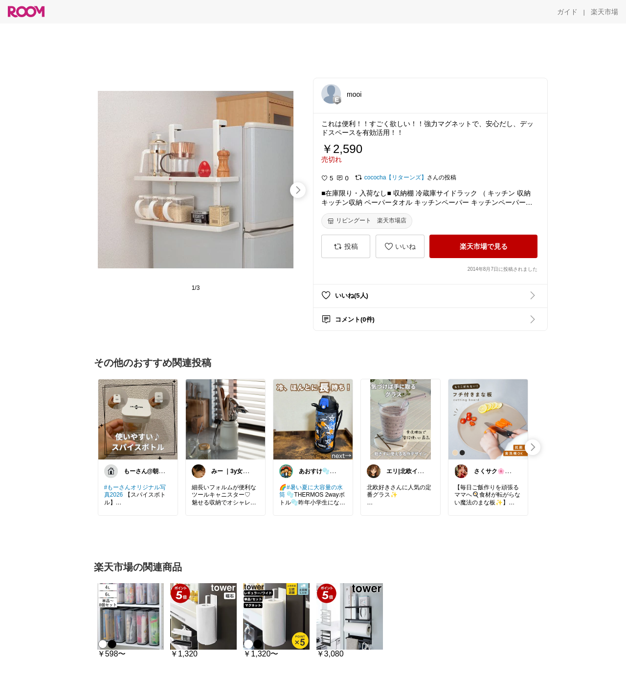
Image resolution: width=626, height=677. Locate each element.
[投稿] (345, 246)
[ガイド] (567, 11)
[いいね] (400, 246)
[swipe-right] (298, 190)
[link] (138, 419)
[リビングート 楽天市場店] (366, 221)
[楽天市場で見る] (483, 246)
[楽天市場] (604, 11)
